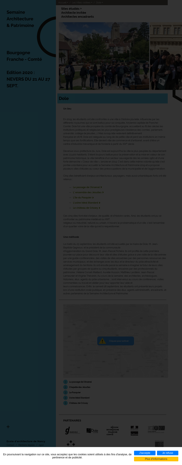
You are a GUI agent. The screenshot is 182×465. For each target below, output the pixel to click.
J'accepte (144, 452)
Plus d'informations (156, 458)
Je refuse (167, 452)
